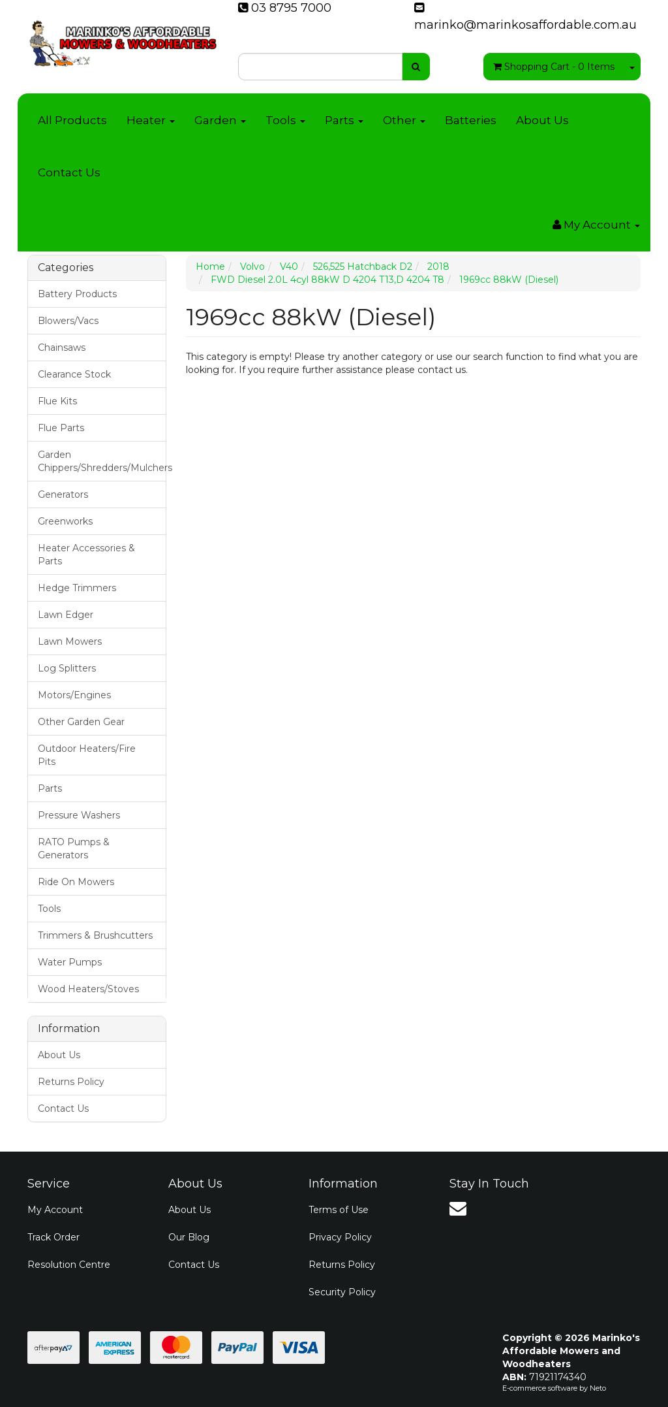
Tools (285, 120)
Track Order (53, 1237)
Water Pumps (70, 962)
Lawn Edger (65, 615)
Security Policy (342, 1292)
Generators (63, 494)
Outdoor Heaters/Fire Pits (87, 755)
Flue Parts (61, 428)
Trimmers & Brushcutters (95, 935)
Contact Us (69, 172)
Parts (344, 120)
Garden (220, 120)
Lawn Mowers (70, 641)
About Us (542, 120)
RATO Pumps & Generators (74, 848)
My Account (55, 1210)
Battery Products (77, 294)
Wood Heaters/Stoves (88, 989)
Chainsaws (61, 347)
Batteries (470, 120)
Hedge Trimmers (77, 588)
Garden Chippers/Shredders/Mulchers (102, 461)
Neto (598, 1388)
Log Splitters (67, 668)
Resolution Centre (68, 1264)
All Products (72, 120)
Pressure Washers (79, 815)
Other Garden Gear (81, 722)
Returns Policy (71, 1082)
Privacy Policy (340, 1237)
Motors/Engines (74, 695)
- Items (554, 67)
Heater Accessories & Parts (86, 554)
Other (404, 120)
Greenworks (65, 521)
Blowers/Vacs (68, 321)
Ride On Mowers (76, 882)
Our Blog (188, 1237)
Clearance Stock (74, 374)
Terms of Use (339, 1210)
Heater (151, 120)
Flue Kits (57, 401)
